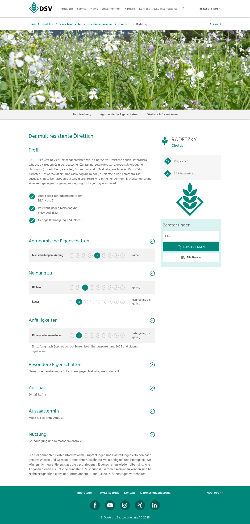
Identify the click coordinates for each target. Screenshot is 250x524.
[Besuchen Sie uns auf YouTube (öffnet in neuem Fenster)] (110, 505)
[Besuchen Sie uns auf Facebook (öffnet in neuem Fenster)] (95, 505)
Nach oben (215, 492)
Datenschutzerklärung (155, 492)
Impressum (85, 492)
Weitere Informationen (162, 114)
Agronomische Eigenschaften (119, 114)
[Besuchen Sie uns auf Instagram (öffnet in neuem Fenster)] (125, 505)
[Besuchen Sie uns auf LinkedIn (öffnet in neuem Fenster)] (155, 505)
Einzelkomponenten (100, 24)
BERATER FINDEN (209, 9)
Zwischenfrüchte (70, 24)
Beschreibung (82, 114)
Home (32, 24)
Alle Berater (191, 257)
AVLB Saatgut (110, 492)
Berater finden (191, 247)
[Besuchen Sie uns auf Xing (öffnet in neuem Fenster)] (140, 505)
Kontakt (130, 492)
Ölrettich (123, 24)
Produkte (47, 24)
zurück (217, 24)
